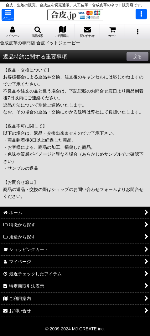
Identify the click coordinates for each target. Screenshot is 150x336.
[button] (8, 15)
